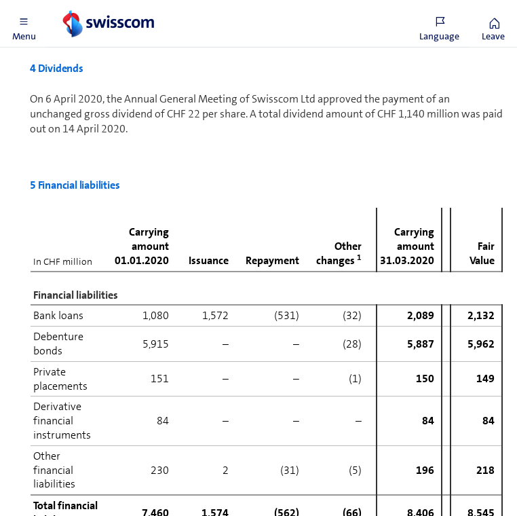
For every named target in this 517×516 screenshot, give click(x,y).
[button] (23, 24)
